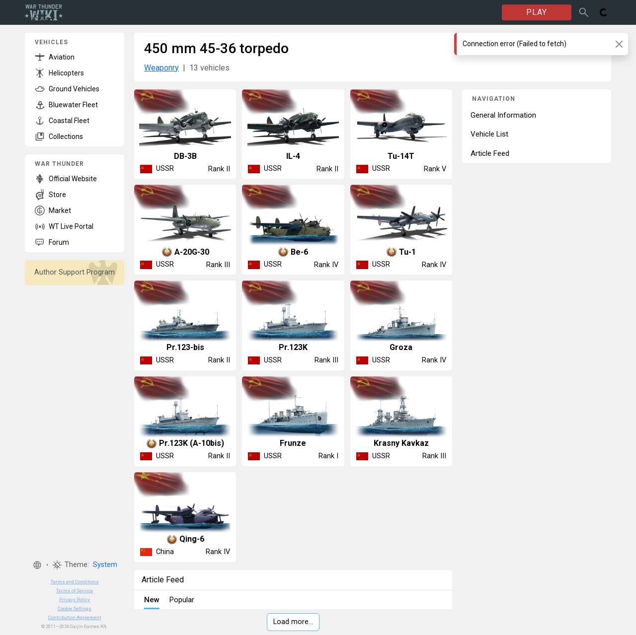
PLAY (536, 12)
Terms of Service (74, 590)
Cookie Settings (74, 608)
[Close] (619, 44)
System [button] (105, 565)
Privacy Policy (74, 599)
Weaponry (161, 67)
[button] (37, 565)
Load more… (293, 622)
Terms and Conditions (75, 581)
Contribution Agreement (74, 617)
